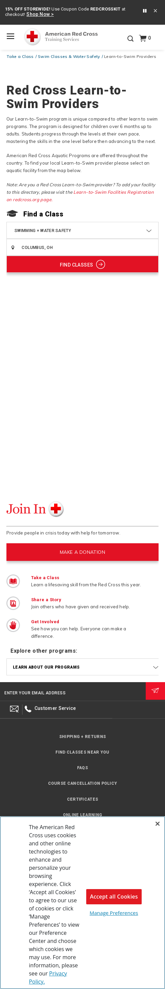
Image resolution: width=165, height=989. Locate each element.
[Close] (157, 823)
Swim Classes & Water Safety (69, 56)
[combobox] (89, 247)
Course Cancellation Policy (82, 783)
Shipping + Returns (82, 736)
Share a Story (46, 599)
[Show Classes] (82, 264)
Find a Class (43, 214)
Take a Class (20, 56)
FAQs (82, 767)
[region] (82, 902)
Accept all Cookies (114, 896)
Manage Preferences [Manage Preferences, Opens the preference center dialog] (114, 912)
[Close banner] (155, 11)
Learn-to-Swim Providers (130, 56)
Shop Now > (40, 14)
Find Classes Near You (82, 752)
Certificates (82, 799)
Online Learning (82, 815)
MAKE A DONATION (82, 552)
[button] (144, 11)
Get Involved (45, 621)
